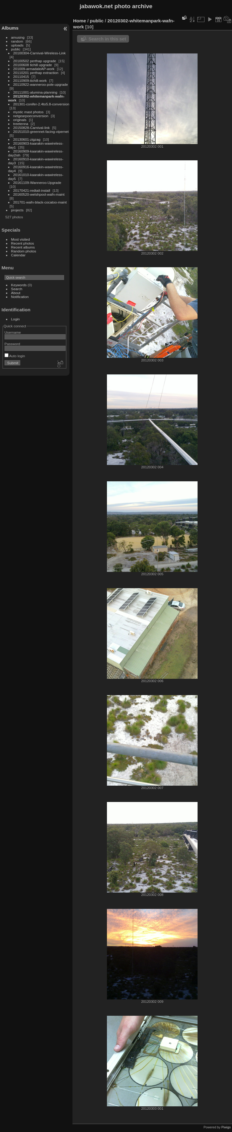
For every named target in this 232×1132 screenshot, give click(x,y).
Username (13, 332)
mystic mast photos (28, 112)
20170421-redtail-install (31, 190)
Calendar (18, 255)
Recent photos (22, 243)
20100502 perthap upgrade (34, 61)
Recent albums (23, 247)
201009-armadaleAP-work (34, 69)
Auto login (15, 356)
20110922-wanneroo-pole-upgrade (40, 84)
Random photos (23, 251)
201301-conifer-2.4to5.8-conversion (41, 104)
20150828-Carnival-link (31, 128)
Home (79, 20)
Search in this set (107, 38)
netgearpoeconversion (30, 116)
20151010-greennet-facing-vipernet (41, 131)
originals (20, 120)
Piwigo (226, 1127)
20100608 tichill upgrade (32, 65)
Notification (20, 297)
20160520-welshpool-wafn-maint (39, 194)
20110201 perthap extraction (36, 73)
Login (15, 319)
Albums (10, 27)
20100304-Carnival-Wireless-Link (39, 53)
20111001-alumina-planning (35, 92)
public (16, 49)
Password (12, 344)
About (16, 293)
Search (16, 289)
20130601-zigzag (26, 139)
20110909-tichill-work (30, 80)
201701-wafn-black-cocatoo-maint (40, 202)
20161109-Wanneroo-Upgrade (37, 182)
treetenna (20, 124)
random (17, 41)
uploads (17, 45)
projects (17, 210)
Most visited (20, 239)
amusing (17, 37)
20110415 (21, 77)
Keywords (19, 285)
